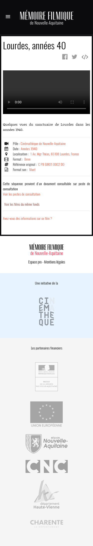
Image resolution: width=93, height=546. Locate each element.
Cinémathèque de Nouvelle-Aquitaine (43, 143)
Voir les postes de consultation (46, 189)
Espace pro (35, 261)
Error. (46, 92)
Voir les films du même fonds (21, 204)
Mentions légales (54, 261)
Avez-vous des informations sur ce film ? (27, 218)
